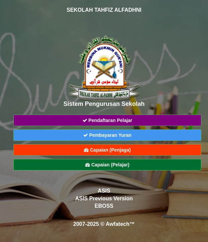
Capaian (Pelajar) (107, 164)
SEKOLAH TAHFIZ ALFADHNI (103, 10)
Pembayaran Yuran (107, 135)
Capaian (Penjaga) (107, 150)
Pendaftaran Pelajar (108, 120)
